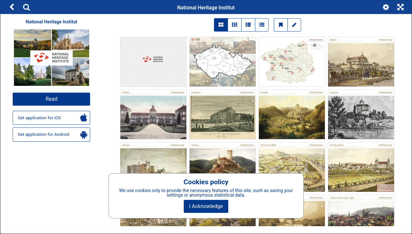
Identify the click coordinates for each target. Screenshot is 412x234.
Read (51, 99)
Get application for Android (52, 134)
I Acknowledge (206, 206)
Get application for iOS (52, 118)
